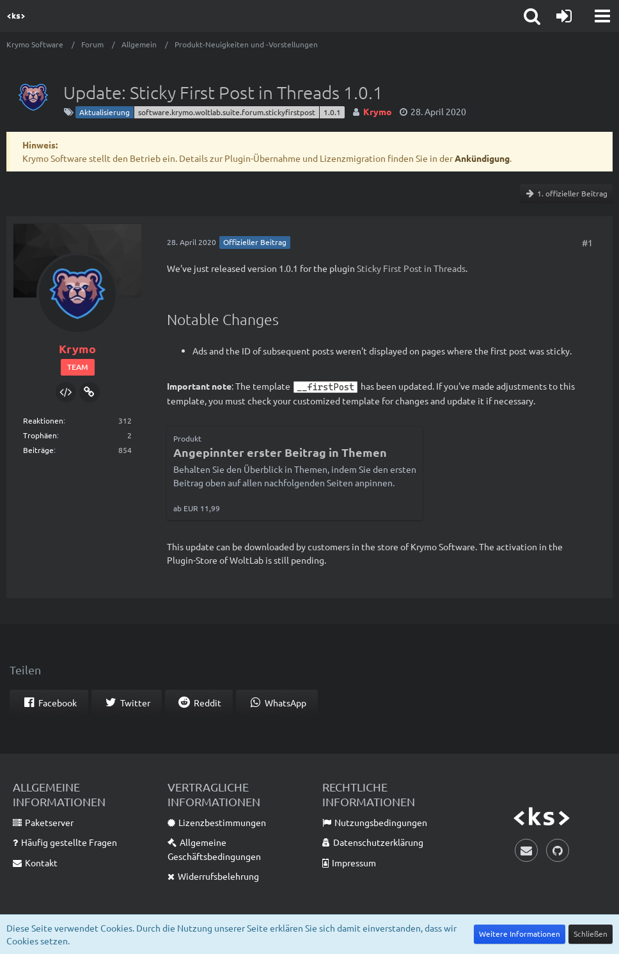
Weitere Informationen (519, 933)
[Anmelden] (564, 16)
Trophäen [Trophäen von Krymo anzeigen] (40, 435)
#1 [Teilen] (587, 242)
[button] (602, 16)
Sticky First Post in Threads (411, 268)
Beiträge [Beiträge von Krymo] (38, 450)
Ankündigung (482, 158)
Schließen (590, 933)
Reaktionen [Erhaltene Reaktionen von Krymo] (43, 420)
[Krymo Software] (16, 16)
